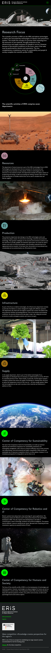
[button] (47, 2)
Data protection (6, 616)
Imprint (4, 619)
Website (4, 645)
